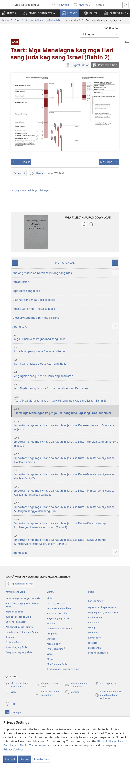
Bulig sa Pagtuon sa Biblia (18, 616)
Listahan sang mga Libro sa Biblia (34, 300)
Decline (24, 759)
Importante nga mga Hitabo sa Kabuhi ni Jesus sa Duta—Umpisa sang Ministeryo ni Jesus (66, 442)
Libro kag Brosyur (56, 603)
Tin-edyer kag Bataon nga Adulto (22, 631)
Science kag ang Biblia (16, 647)
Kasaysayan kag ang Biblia (18, 652)
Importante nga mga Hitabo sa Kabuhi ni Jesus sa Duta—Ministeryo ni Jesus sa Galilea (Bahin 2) (66, 474)
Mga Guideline (54, 643)
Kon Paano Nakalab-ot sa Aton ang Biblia (66, 361)
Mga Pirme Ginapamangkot (102, 607)
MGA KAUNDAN (65, 262)
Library (5, 20)
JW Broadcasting (56, 648)
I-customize (41, 759)
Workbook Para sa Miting (59, 628)
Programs (52, 633)
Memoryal (93, 632)
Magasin (51, 623)
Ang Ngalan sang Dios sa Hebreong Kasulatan (66, 374)
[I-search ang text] (109, 5)
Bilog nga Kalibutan (98, 652)
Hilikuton (93, 642)
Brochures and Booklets (59, 608)
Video (50, 653)
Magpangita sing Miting (46, 685)
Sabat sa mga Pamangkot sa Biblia (22, 598)
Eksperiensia (94, 647)
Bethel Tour (94, 622)
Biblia (17, 20)
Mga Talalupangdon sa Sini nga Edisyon (66, 349)
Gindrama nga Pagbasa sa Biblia (63, 668)
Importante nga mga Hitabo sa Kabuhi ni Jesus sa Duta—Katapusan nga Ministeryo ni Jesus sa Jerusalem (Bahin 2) (66, 540)
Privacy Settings (13, 749)
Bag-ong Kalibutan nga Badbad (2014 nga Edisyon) (44, 20)
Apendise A (74, 20)
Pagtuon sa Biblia (14, 611)
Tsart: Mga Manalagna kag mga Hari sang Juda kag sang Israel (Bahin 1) (66, 398)
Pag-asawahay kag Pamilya (19, 626)
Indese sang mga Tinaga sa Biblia (34, 309)
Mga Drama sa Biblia (57, 664)
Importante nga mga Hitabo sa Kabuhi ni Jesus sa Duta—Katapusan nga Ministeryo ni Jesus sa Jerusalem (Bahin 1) (66, 523)
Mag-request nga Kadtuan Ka (103, 612)
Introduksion (21, 282)
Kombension (94, 637)
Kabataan (10, 637)
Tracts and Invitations (58, 613)
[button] (39, 13)
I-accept (10, 759)
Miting (91, 627)
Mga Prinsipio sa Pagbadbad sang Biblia (66, 337)
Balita (91, 591)
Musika (50, 658)
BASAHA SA (111, 28)
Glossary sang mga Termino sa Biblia (36, 318)
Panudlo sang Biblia (15, 591)
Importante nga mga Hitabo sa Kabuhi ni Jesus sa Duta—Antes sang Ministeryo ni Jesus (66, 425)
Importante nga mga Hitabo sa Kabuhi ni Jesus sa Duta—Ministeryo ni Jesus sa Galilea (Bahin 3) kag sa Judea (66, 490)
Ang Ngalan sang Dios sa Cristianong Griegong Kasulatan (66, 386)
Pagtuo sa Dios (12, 642)
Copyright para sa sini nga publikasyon (30, 190)
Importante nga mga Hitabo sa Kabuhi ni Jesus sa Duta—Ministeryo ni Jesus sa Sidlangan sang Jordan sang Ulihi (66, 507)
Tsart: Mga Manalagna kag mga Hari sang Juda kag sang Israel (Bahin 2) (66, 411)
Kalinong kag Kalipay (15, 621)
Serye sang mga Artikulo (59, 618)
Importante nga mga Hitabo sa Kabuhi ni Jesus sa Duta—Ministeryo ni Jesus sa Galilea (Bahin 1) (66, 458)
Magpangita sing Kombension (76, 685)
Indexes (51, 638)
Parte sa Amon (95, 600)
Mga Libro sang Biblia (26, 291)
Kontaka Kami (95, 617)
